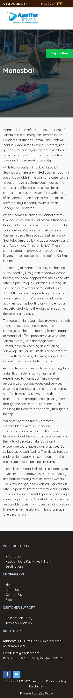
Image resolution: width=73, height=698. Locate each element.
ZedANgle (46, 693)
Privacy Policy (56, 681)
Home (10, 585)
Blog (9, 600)
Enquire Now (59, 53)
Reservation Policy (19, 618)
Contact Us (14, 595)
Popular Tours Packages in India (28, 561)
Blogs (43, 4)
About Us (12, 590)
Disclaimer (36, 686)
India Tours (13, 556)
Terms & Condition (19, 623)
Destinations (15, 566)
